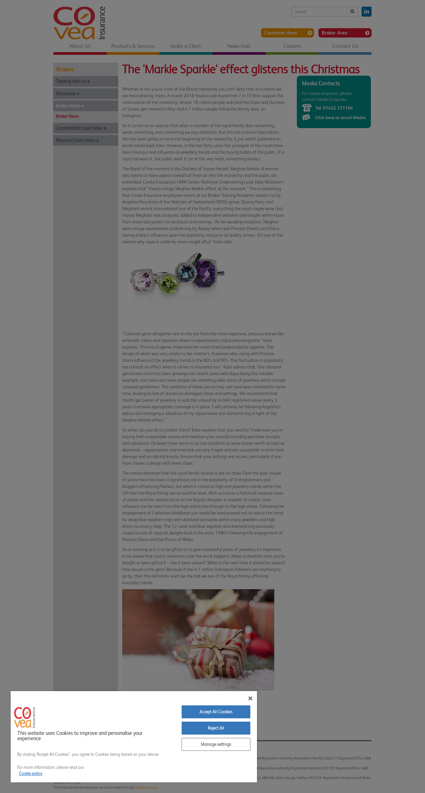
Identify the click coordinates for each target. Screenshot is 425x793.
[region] (134, 736)
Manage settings (216, 744)
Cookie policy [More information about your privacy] (30, 773)
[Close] (250, 698)
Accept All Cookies (216, 711)
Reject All (216, 728)
